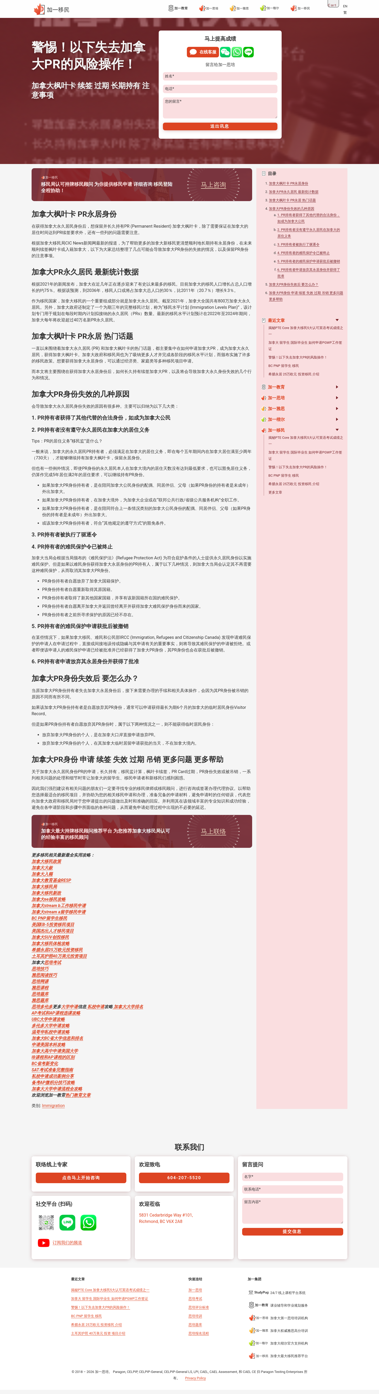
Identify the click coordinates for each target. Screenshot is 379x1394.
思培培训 (195, 1320)
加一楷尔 (276, 423)
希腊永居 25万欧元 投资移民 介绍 (293, 378)
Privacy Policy (195, 1382)
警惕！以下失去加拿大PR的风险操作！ (297, 362)
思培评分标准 (198, 1311)
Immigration (53, 1109)
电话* (169, 89)
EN (345, 6)
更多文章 (275, 497)
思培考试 (195, 1303)
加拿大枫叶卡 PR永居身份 (288, 188)
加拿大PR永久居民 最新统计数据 (293, 196)
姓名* (169, 76)
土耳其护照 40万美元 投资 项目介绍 (98, 1338)
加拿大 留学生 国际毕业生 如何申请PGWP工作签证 (109, 1303)
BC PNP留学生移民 (49, 922)
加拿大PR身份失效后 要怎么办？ (293, 289)
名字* (248, 1181)
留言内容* (252, 1206)
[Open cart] (333, 3)
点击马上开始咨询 (81, 1181)
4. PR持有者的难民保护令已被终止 (303, 257)
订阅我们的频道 (67, 1246)
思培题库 (195, 1329)
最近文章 (273, 324)
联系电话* (252, 1193)
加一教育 (276, 391)
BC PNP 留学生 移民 (283, 370)
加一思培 (276, 402)
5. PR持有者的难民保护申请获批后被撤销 (308, 265)
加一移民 (276, 434)
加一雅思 (276, 412)
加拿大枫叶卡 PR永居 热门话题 (292, 204)
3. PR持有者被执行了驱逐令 (298, 249)
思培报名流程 (198, 1338)
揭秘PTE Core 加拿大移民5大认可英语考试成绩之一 (110, 1294)
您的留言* (173, 101)
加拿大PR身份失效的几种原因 (291, 213)
